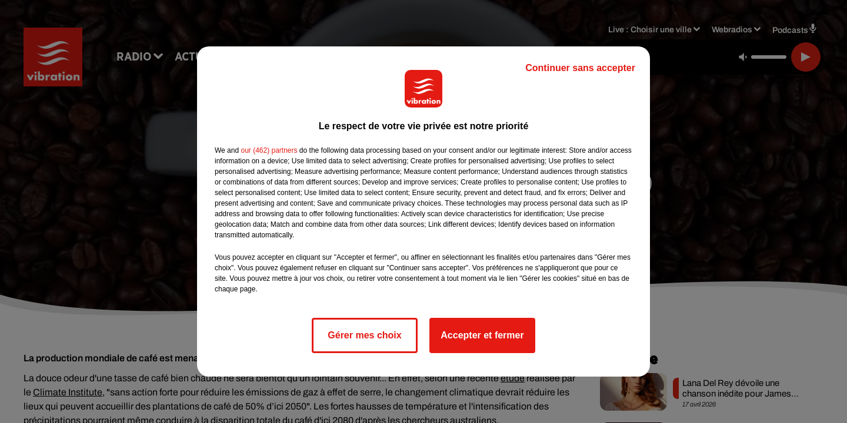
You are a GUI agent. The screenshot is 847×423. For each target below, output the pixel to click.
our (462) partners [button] (269, 150)
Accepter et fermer (482, 335)
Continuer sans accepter (580, 68)
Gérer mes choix (364, 335)
